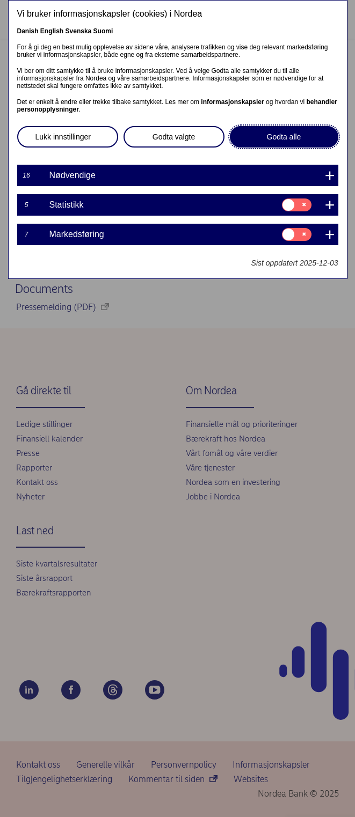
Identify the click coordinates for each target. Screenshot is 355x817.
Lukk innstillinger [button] (63, 137)
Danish (28, 31)
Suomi (103, 31)
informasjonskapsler (232, 102)
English (51, 31)
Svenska (79, 31)
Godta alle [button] (284, 137)
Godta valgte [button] (174, 137)
